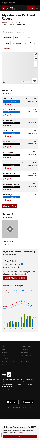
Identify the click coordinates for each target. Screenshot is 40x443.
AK (9, 22)
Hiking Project (25, 352)
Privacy (30, 407)
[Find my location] (35, 58)
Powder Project (25, 359)
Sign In (31, 8)
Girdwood (19, 22)
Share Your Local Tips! (15, 277)
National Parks (25, 362)
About (4, 346)
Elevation (17, 43)
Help (3, 349)
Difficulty (7, 37)
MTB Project (24, 349)
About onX (5, 390)
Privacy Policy (22, 432)
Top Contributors (7, 359)
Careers (4, 393)
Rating (6, 43)
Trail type (30, 37)
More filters (30, 43)
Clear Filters (6, 49)
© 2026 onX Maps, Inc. (14, 407)
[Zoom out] (35, 65)
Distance (19, 37)
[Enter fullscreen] (35, 54)
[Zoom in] (35, 62)
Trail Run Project (26, 355)
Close (20, 437)
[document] (20, 433)
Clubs (4, 355)
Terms (24, 407)
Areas (4, 22)
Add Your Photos (7, 217)
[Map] (20, 68)
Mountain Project (26, 346)
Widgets (4, 352)
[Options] (34, 80)
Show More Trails (9, 206)
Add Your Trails (6, 93)
